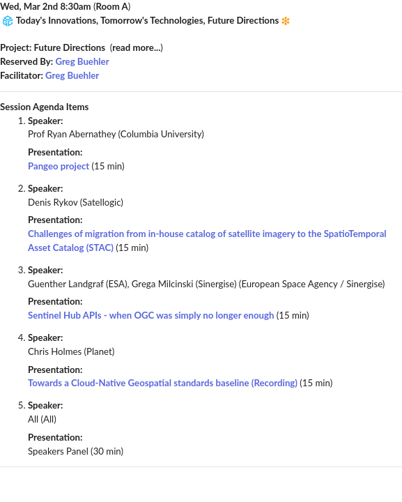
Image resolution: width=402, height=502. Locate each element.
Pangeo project (58, 166)
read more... (136, 47)
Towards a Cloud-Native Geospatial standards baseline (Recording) (162, 382)
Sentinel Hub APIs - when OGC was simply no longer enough (151, 315)
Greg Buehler (82, 61)
